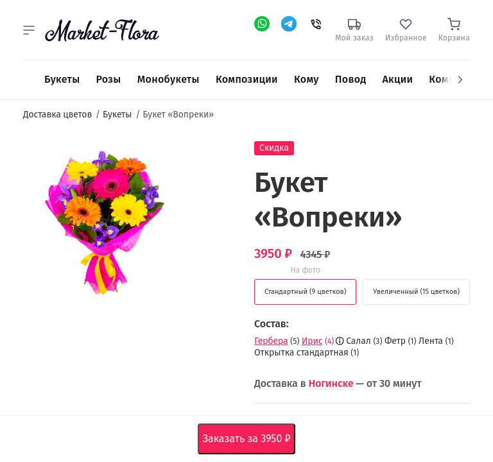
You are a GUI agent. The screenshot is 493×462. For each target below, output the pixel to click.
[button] (29, 30)
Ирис (312, 341)
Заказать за (249, 438)
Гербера (271, 341)
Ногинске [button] (330, 383)
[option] (103, 222)
